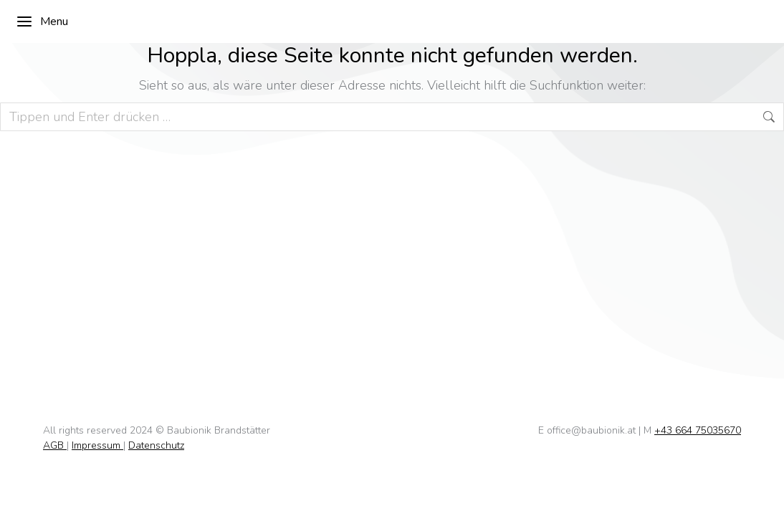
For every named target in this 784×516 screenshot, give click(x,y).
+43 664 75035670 (697, 430)
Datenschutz (156, 445)
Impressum (97, 445)
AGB (55, 445)
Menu (42, 21)
